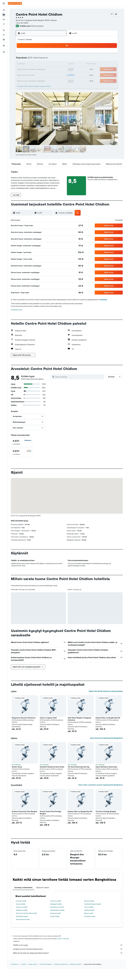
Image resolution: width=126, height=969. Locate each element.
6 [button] (43, 59)
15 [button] (54, 64)
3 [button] (27, 59)
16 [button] (59, 64)
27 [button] (43, 75)
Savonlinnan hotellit (57, 907)
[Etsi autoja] (4, 19)
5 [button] (38, 59)
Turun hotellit (88, 907)
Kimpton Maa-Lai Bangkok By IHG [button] (108, 718)
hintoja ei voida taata (62, 938)
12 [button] (38, 64)
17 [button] (27, 69)
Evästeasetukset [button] (16, 310)
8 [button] (54, 59)
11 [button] (32, 64)
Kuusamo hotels (89, 916)
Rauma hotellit (89, 901)
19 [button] (38, 69)
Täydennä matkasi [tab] (42, 888)
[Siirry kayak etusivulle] (15, 3)
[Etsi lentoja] (4, 10)
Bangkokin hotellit (75, 964)
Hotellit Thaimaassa (45, 964)
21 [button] (49, 69)
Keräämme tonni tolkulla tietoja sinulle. (68, 949)
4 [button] (32, 59)
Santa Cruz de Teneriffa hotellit (26, 913)
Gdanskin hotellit (21, 910)
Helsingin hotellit (56, 904)
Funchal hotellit (21, 901)
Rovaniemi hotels (22, 916)
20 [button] (43, 69)
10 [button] (28, 64)
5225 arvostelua (37, 26)
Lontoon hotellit (55, 901)
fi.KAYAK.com (15, 964)
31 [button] (27, 80)
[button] (3, 3)
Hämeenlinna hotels (23, 919)
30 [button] (59, 75)
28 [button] (49, 75)
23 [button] (59, 69)
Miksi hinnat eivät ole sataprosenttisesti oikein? (68, 953)
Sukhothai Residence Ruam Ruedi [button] (52, 767)
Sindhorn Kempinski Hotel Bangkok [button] (24, 811)
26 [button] (38, 75)
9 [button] (59, 59)
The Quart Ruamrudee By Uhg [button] (78, 767)
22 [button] (54, 69)
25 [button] (33, 75)
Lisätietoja (103, 300)
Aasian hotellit (33, 964)
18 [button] (33, 69)
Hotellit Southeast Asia (61, 964)
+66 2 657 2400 (22, 23)
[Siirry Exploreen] (4, 30)
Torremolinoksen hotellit (92, 904)
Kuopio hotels (54, 916)
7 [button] (48, 59)
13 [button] (43, 64)
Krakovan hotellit (21, 907)
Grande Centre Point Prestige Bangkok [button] (50, 812)
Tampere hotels (55, 913)
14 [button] (49, 64)
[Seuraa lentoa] (4, 35)
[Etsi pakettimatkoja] (4, 24)
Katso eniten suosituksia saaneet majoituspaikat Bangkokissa (100, 785)
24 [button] (28, 75)
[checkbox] (22, 442)
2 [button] (59, 54)
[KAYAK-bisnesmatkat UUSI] (4, 39)
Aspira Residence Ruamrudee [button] (106, 767)
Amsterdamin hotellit (57, 910)
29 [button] (54, 75)
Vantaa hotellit (89, 910)
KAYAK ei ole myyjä (68, 945)
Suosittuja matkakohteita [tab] (23, 888)
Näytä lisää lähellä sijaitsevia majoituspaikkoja (106, 691)
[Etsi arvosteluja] (79, 376)
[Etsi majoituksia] (4, 15)
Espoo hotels (88, 913)
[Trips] (4, 46)
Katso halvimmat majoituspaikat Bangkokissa (106, 738)
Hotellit (23, 964)
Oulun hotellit (20, 904)
